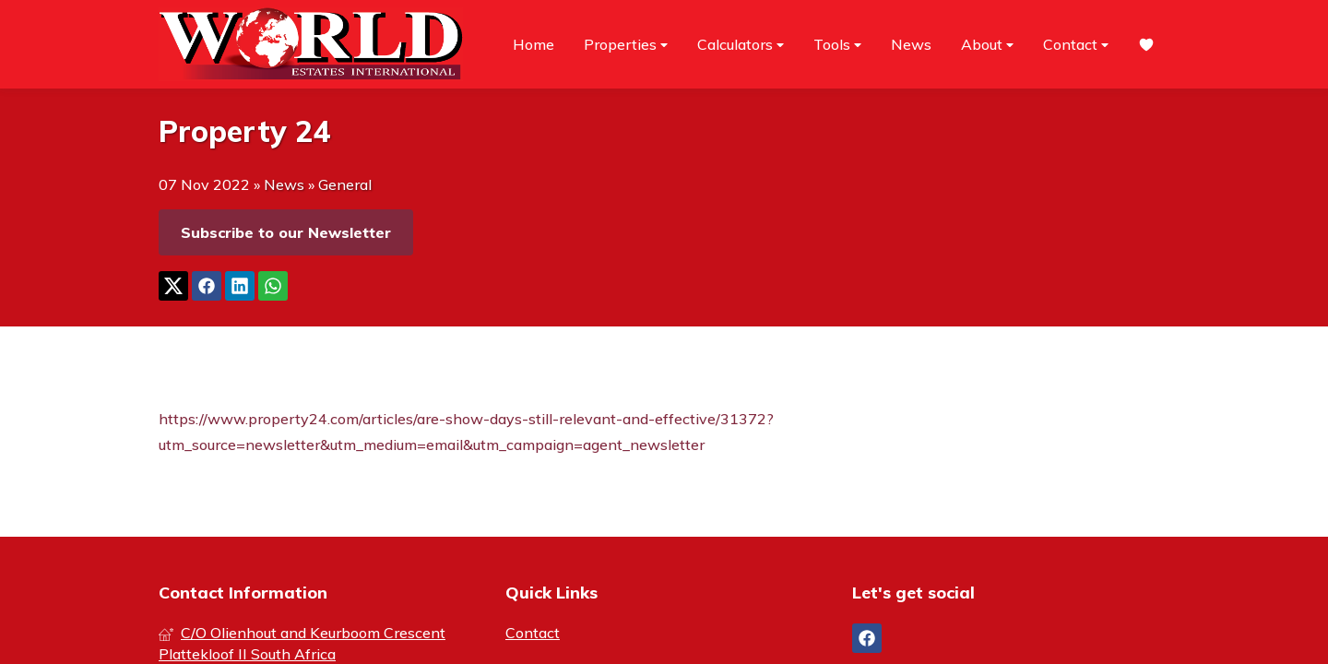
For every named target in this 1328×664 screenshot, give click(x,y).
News (911, 44)
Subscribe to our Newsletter (286, 232)
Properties (626, 44)
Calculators (740, 44)
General (345, 184)
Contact (1076, 44)
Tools (837, 44)
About (987, 44)
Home (533, 44)
